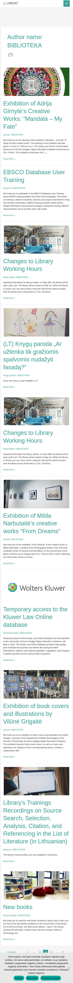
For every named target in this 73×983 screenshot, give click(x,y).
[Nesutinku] (69, 967)
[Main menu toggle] (66, 3)
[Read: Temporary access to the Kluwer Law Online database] (36, 587)
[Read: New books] (36, 885)
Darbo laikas (9, 277)
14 (51, 952)
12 (40, 952)
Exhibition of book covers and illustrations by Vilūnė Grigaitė (36, 714)
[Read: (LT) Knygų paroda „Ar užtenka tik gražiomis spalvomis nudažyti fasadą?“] (36, 322)
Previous (10, 952)
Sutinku (19, 978)
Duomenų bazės (10, 633)
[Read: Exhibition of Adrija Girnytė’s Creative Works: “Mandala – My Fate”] (36, 81)
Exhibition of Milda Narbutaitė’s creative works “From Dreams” (32, 523)
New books (17, 907)
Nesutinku (32, 978)
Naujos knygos (10, 915)
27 (62, 952)
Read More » (9, 158)
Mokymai (7, 188)
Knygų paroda (9, 375)
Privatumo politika (50, 978)
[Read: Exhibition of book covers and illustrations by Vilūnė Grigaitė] (36, 684)
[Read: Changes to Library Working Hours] (36, 239)
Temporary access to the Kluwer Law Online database (35, 617)
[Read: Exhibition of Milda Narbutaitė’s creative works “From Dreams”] (36, 494)
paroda (6, 134)
